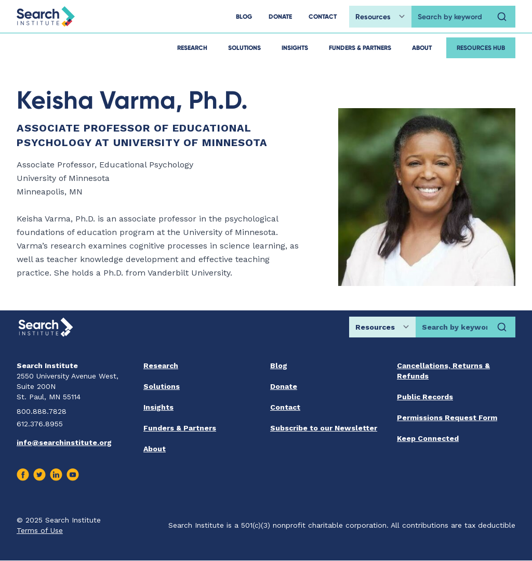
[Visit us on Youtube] (72, 474)
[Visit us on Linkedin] (56, 474)
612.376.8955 (40, 424)
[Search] (502, 16)
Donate (283, 386)
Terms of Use (40, 530)
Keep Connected (428, 438)
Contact (285, 407)
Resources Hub (481, 47)
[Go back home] (46, 16)
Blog (278, 365)
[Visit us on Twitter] (39, 474)
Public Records (425, 397)
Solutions (244, 47)
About (422, 47)
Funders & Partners (360, 47)
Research (192, 47)
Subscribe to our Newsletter (323, 428)
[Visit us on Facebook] (23, 474)
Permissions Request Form (447, 417)
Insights (295, 47)
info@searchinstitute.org (64, 442)
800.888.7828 (41, 411)
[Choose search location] (380, 17)
